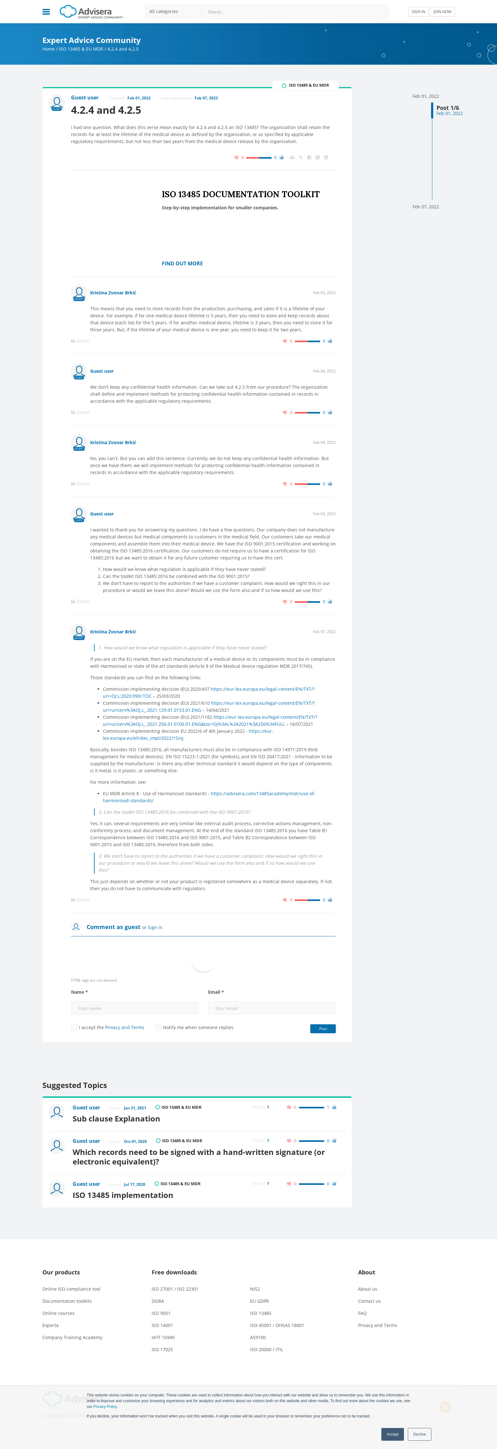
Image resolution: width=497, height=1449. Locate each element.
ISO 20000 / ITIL (266, 1349)
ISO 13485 (260, 1313)
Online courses (58, 1313)
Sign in (155, 927)
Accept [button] (393, 1434)
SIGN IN (418, 11)
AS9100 (258, 1337)
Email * (216, 992)
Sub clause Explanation (116, 1118)
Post (323, 1028)
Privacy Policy (105, 1406)
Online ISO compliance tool (71, 1289)
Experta (50, 1325)
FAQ (362, 1313)
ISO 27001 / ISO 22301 (175, 1289)
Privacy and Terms (124, 1027)
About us (367, 1289)
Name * (79, 992)
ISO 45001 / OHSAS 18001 (277, 1325)
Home (48, 49)
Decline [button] (419, 1434)
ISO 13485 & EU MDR (81, 49)
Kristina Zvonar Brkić (113, 293)
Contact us (369, 1301)
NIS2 (255, 1289)
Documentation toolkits (67, 1301)
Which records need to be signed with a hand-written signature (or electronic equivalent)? (199, 1157)
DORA (158, 1301)
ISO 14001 (162, 1325)
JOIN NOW (442, 11)
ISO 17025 (162, 1349)
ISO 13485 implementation (123, 1195)
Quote (80, 341)
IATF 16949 (163, 1337)
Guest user (102, 371)
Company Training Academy (72, 1337)
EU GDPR (259, 1301)
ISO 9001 (161, 1313)
